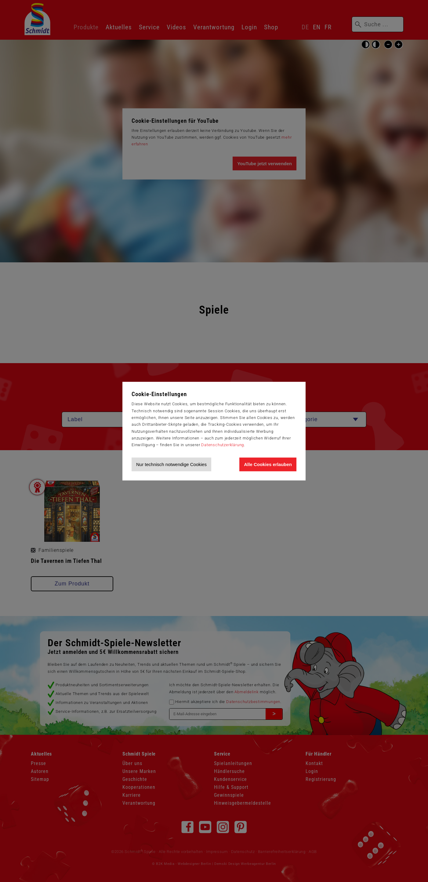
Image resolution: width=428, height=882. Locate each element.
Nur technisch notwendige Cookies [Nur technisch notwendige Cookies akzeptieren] (171, 464)
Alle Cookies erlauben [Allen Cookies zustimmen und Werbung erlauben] (268, 464)
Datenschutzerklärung (222, 445)
